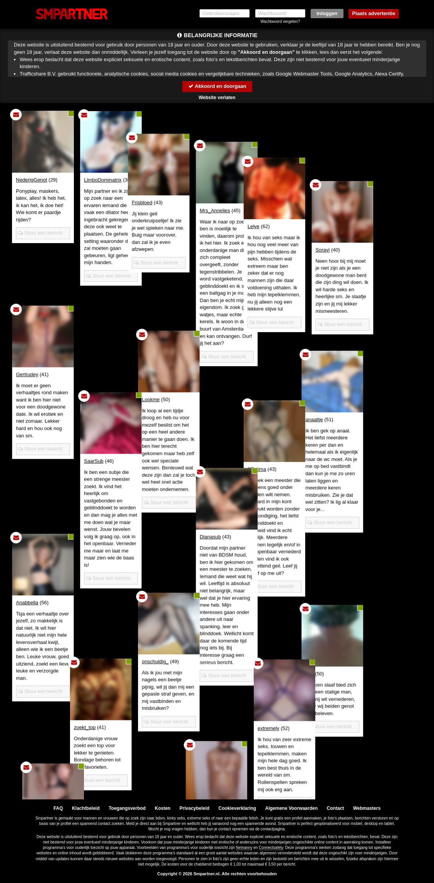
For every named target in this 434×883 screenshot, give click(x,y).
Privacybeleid (194, 808)
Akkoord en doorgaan (217, 86)
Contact (335, 808)
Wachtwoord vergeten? (280, 21)
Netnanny (244, 847)
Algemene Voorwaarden (291, 808)
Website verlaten (216, 97)
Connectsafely (271, 847)
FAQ (58, 808)
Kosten (163, 808)
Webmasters (367, 808)
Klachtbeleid (85, 808)
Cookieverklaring (237, 808)
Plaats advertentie (373, 13)
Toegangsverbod (127, 808)
